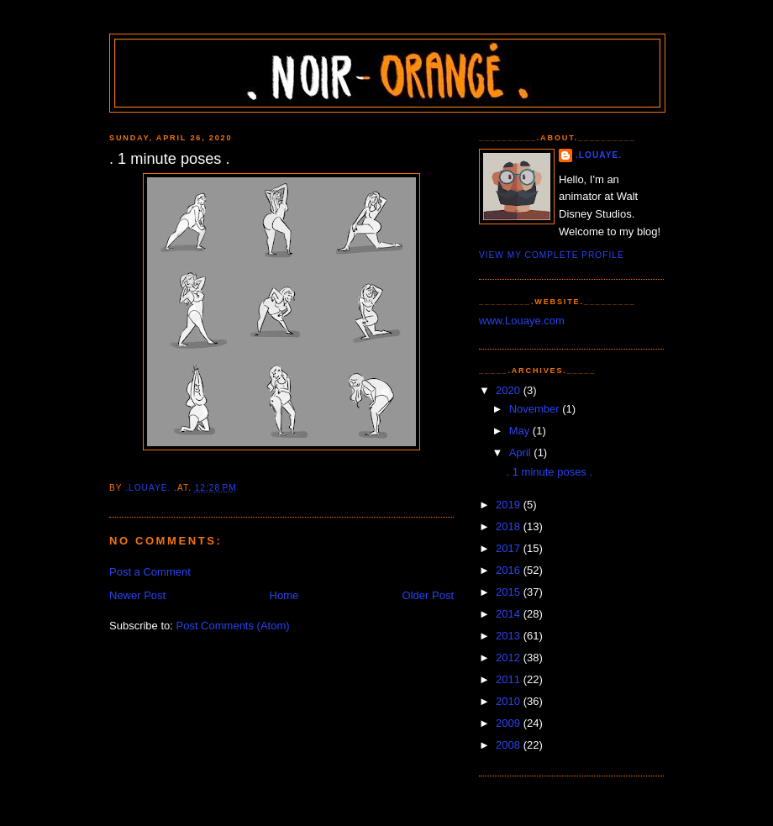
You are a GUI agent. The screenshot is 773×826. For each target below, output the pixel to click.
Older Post (428, 595)
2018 (509, 526)
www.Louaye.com (522, 320)
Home (284, 595)
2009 (509, 723)
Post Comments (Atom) (233, 625)
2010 (509, 701)
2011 (509, 679)
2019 (509, 504)
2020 (509, 390)
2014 (509, 614)
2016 (509, 570)
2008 (509, 745)
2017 (509, 548)
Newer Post (137, 595)
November (536, 408)
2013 (509, 635)
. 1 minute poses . (549, 472)
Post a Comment (150, 572)
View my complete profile (551, 255)
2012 (509, 657)
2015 (509, 592)
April (521, 452)
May (521, 430)
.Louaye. (599, 155)
